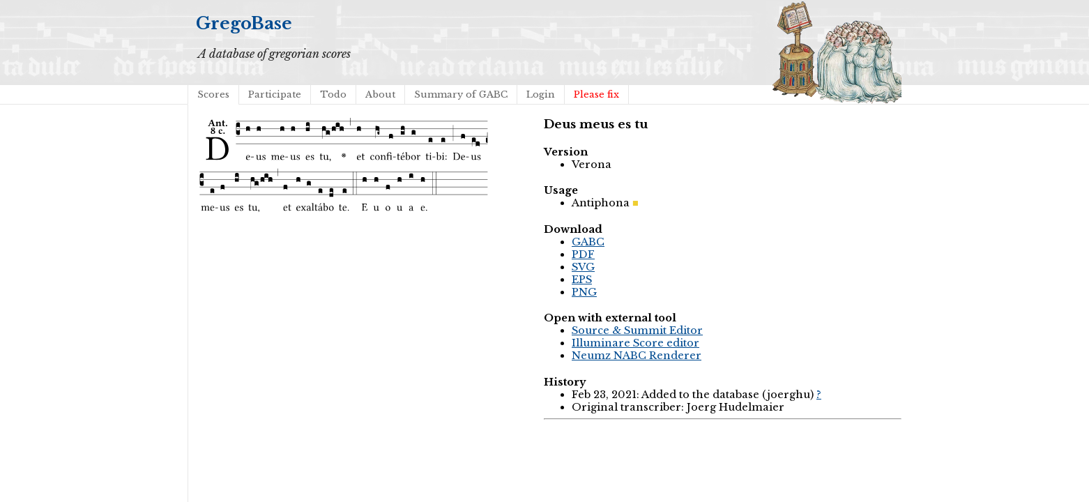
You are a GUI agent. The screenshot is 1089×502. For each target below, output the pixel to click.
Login (540, 94)
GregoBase (244, 23)
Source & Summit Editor (637, 330)
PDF (583, 254)
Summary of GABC (461, 94)
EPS (582, 279)
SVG (583, 267)
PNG (584, 292)
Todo (333, 94)
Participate (274, 94)
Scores (213, 94)
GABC (588, 242)
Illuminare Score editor (635, 343)
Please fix (596, 94)
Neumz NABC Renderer (636, 355)
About (380, 94)
